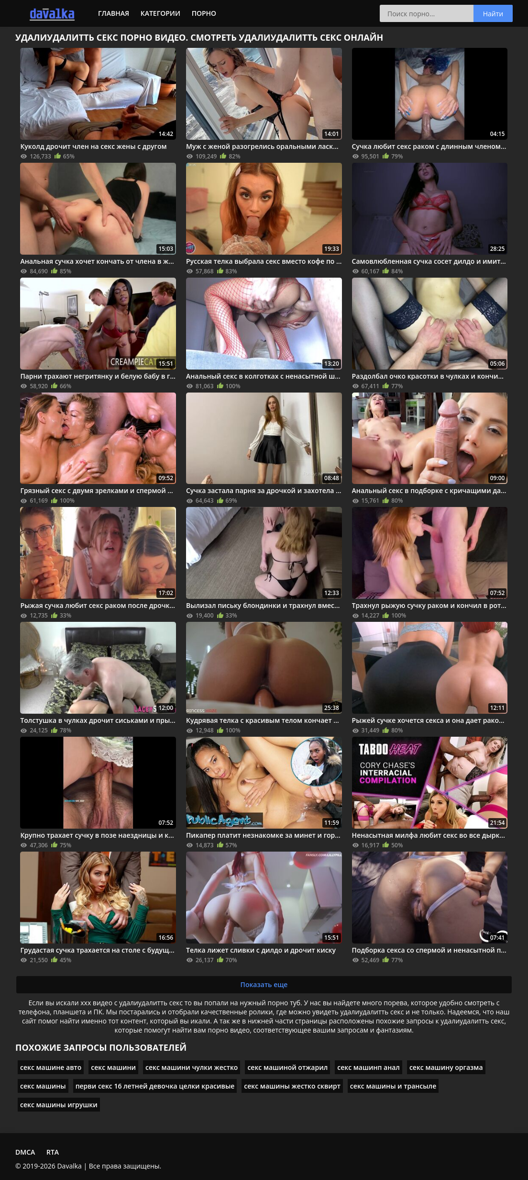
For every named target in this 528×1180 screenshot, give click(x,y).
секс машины (43, 1085)
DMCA (25, 1152)
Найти (493, 13)
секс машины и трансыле (393, 1085)
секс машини (113, 1067)
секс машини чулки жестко (191, 1067)
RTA (52, 1152)
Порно (204, 13)
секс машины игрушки (59, 1104)
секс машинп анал (368, 1067)
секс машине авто (50, 1067)
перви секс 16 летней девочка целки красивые (155, 1085)
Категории (160, 13)
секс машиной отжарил (287, 1067)
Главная (113, 13)
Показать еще (264, 984)
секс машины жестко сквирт (292, 1085)
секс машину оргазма (446, 1067)
